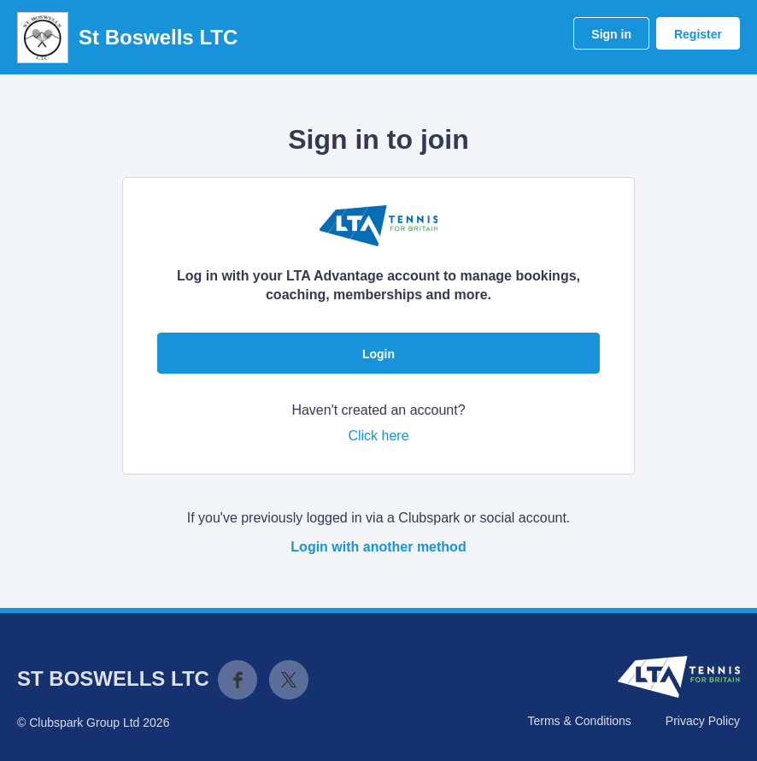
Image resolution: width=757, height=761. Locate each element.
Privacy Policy (703, 721)
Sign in (611, 34)
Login (378, 354)
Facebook (237, 679)
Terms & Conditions (579, 721)
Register (698, 34)
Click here (378, 435)
